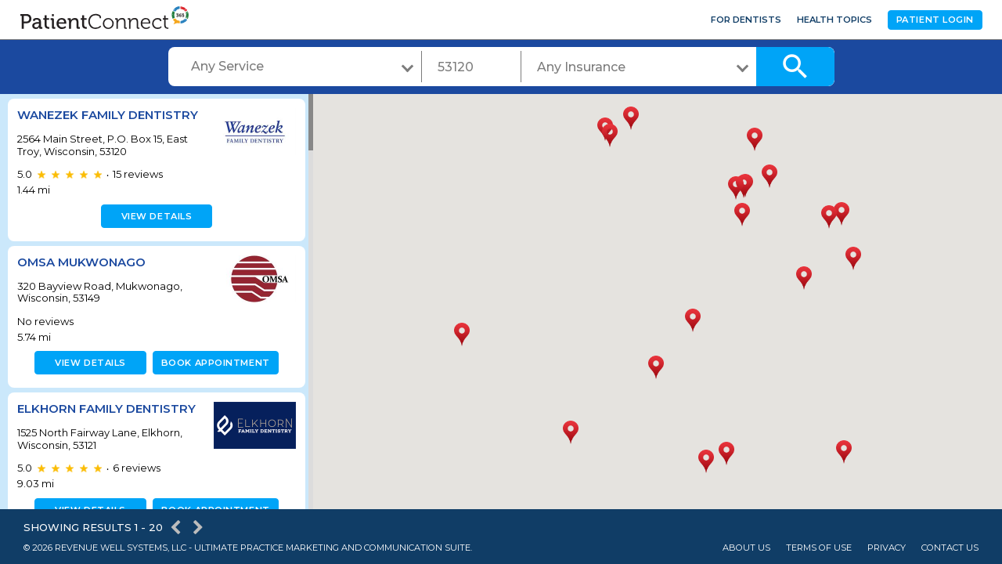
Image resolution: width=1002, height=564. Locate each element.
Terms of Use (819, 548)
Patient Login (935, 19)
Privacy (886, 548)
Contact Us (950, 548)
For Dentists (746, 19)
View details (154, 216)
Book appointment (212, 362)
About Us (746, 548)
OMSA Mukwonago (81, 262)
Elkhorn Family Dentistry (106, 408)
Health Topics (834, 19)
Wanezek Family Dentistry (107, 114)
